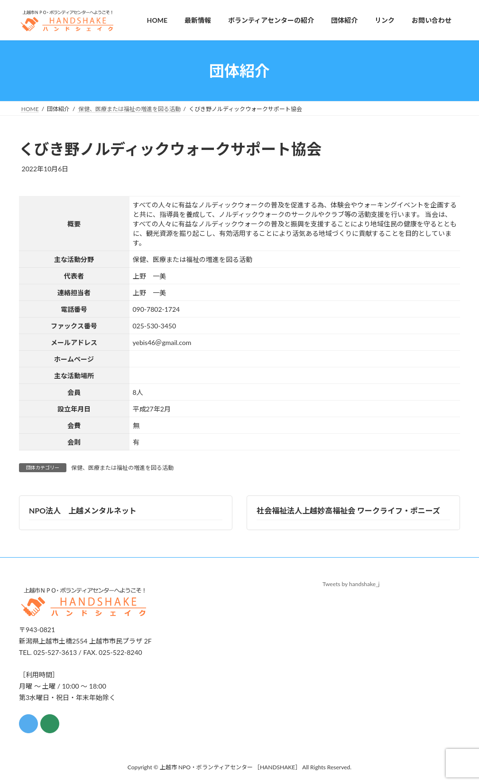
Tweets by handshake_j (351, 584)
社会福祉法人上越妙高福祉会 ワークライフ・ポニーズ (348, 510)
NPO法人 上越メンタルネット (83, 510)
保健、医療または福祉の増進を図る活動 (122, 467)
